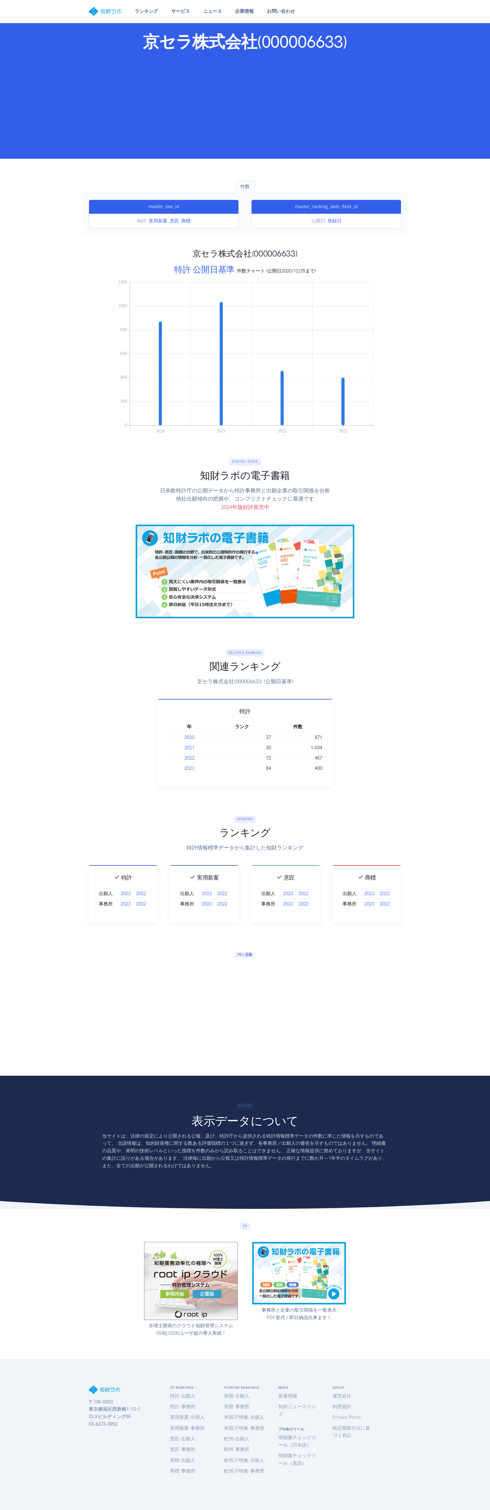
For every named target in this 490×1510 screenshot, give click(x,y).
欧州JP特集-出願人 (244, 1460)
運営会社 (341, 1396)
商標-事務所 (182, 1471)
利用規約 (341, 1406)
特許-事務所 (182, 1406)
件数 (245, 186)
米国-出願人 (236, 1396)
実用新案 (158, 221)
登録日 (335, 221)
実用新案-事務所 (187, 1428)
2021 (227, 747)
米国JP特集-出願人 (244, 1417)
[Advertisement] (245, 103)
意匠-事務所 (182, 1449)
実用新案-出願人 (187, 1417)
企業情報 (244, 11)
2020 (227, 737)
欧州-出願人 (236, 1439)
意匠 (174, 221)
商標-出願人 (182, 1460)
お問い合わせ (281, 11)
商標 (186, 221)
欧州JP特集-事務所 (244, 1471)
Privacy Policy (346, 1417)
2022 (227, 758)
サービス (180, 11)
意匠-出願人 (182, 1439)
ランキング (146, 11)
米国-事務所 (236, 1406)
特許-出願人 (182, 1396)
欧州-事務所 (236, 1449)
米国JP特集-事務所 (244, 1428)
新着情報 (287, 1396)
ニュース (212, 11)
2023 (227, 768)
